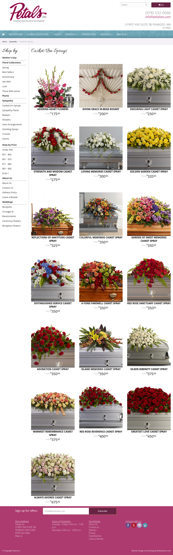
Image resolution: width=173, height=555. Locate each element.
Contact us (94, 527)
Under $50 (7, 149)
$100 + (5, 173)
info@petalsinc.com (158, 16)
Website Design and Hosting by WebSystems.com (151, 550)
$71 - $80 (6, 164)
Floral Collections (37, 34)
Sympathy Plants (10, 110)
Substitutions (95, 535)
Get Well (6, 81)
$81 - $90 (6, 168)
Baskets (6, 115)
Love (4, 86)
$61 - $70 (6, 159)
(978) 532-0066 (158, 12)
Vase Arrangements (12, 124)
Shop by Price (9, 144)
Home (4, 41)
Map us (18, 535)
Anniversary (8, 76)
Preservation (89, 34)
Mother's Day (16, 34)
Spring (5, 67)
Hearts (5, 138)
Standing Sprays (10, 129)
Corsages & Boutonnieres (9, 214)
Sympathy (71, 34)
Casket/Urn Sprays (11, 105)
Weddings (105, 34)
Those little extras (11, 91)
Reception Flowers (11, 225)
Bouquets (7, 206)
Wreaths (6, 119)
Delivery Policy (9, 192)
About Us (121, 34)
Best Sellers (8, 72)
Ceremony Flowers (11, 220)
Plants (57, 34)
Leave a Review (9, 197)
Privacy (92, 533)
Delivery (93, 530)
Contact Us (7, 187)
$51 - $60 (6, 154)
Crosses (6, 133)
